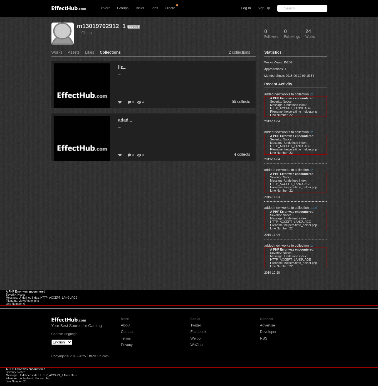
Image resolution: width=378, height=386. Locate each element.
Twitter (196, 325)
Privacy (127, 345)
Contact (127, 332)
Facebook (198, 332)
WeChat (197, 345)
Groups (123, 8)
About (125, 325)
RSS (264, 338)
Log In (246, 8)
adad (313, 208)
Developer (268, 332)
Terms (126, 338)
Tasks (139, 8)
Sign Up (264, 8)
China (86, 33)
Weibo (196, 338)
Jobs (154, 8)
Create (170, 8)
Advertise (267, 325)
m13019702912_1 (101, 26)
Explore (104, 8)
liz (311, 94)
